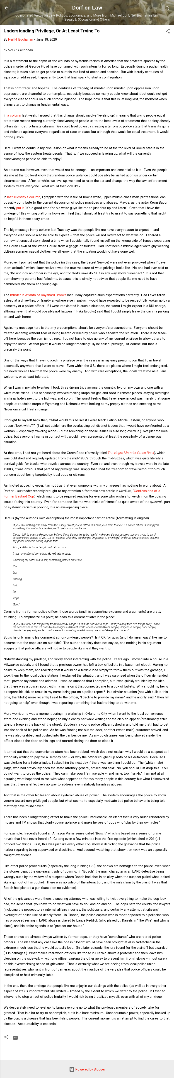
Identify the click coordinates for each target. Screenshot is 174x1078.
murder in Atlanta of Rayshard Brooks (38, 295)
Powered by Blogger (87, 1069)
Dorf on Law (87, 8)
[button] (167, 32)
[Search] (167, 9)
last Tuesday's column (23, 197)
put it (20, 208)
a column (14, 115)
